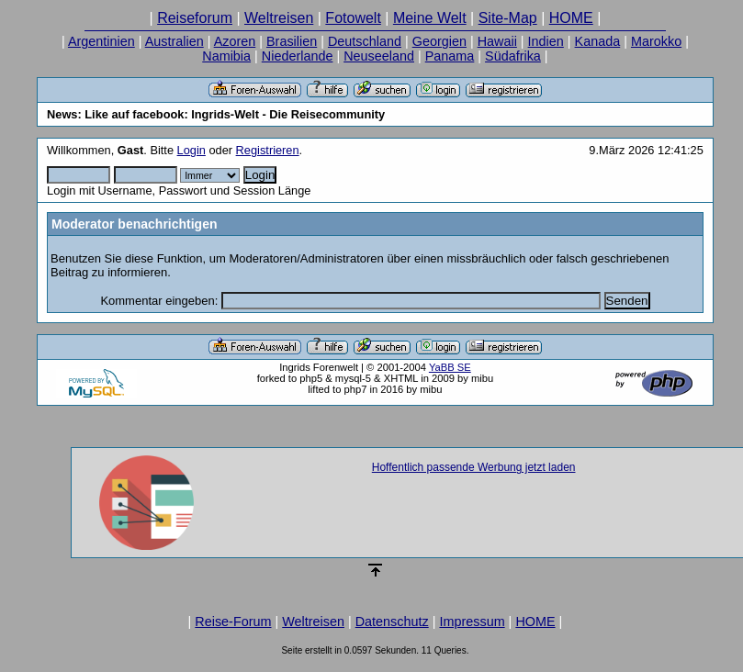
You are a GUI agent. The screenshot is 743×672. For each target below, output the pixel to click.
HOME (571, 18)
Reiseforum (194, 18)
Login (191, 150)
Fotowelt (352, 18)
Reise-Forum (233, 621)
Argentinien (101, 41)
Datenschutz (392, 621)
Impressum (471, 621)
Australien (174, 41)
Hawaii (497, 41)
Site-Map (507, 18)
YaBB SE (450, 367)
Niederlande (297, 56)
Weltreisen (278, 18)
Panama (450, 56)
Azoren (235, 41)
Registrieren (267, 150)
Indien (546, 41)
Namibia (226, 56)
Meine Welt (430, 18)
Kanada (598, 41)
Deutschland (364, 41)
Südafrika (513, 56)
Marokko (656, 41)
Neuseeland (378, 56)
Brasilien (291, 41)
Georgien (439, 41)
